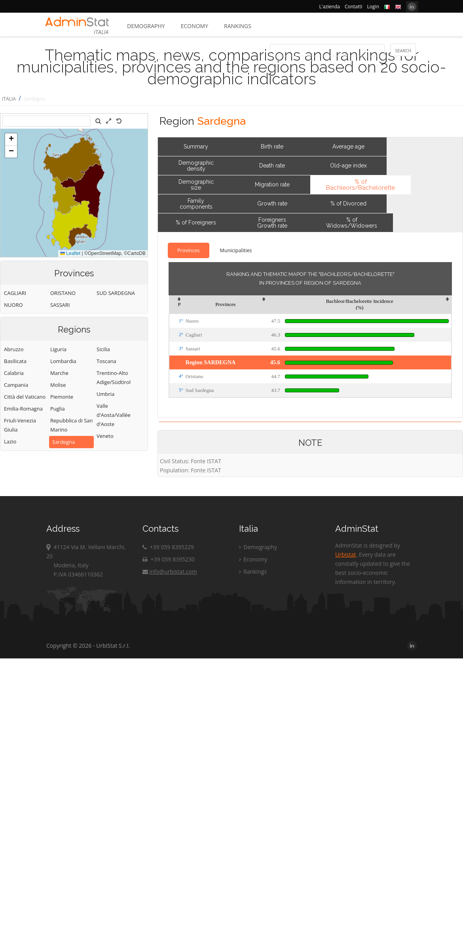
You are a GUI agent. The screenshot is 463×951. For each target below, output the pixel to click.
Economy (194, 26)
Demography (146, 26)
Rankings (237, 26)
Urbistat (345, 554)
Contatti (353, 6)
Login (373, 6)
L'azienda (329, 6)
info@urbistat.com (169, 571)
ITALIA (9, 98)
